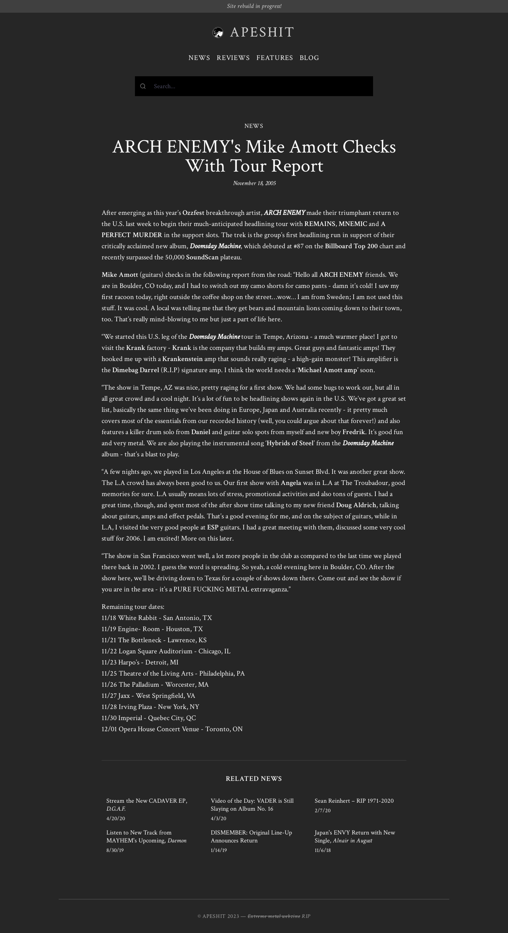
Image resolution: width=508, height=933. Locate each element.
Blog (309, 57)
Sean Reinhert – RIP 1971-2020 (354, 801)
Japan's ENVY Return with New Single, (355, 837)
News (199, 57)
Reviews (233, 57)
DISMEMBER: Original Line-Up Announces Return (251, 837)
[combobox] (254, 86)
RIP (306, 916)
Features (274, 57)
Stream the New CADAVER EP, (146, 805)
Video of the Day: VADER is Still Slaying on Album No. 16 (252, 805)
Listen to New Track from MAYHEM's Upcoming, (146, 837)
